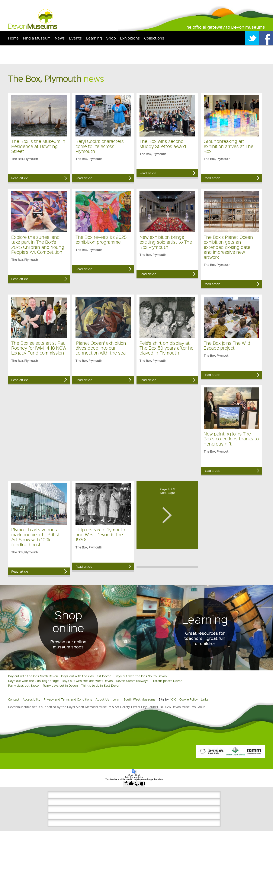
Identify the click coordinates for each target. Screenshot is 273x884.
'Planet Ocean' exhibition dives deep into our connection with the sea (101, 348)
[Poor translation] (139, 784)
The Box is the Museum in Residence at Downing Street (38, 146)
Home (13, 37)
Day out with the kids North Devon (33, 676)
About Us (102, 699)
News (60, 37)
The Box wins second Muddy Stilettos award (162, 143)
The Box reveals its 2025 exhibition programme (101, 239)
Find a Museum (37, 37)
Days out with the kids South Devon (141, 676)
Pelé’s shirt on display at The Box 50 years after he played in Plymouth (166, 348)
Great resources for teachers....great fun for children (204, 638)
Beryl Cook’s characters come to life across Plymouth (100, 146)
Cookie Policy (188, 699)
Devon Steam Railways (132, 681)
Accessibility (31, 699)
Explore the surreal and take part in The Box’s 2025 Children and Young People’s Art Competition (37, 244)
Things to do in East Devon (100, 685)
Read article (19, 178)
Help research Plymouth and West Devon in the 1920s (100, 534)
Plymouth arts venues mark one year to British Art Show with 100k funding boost (36, 537)
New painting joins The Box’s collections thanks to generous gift (231, 439)
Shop (111, 37)
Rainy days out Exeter (24, 685)
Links (205, 699)
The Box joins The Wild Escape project (227, 345)
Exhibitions (130, 37)
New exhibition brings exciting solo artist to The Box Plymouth (165, 242)
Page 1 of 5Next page (167, 491)
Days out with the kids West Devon (87, 681)
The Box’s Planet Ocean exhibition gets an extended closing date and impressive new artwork (228, 247)
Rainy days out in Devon (60, 685)
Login (116, 699)
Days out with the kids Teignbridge (33, 681)
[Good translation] (128, 784)
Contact (13, 699)
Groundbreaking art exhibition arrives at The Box (228, 146)
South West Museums (139, 699)
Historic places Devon (167, 681)
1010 (173, 699)
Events (75, 37)
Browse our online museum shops (68, 644)
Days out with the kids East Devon (86, 676)
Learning (94, 37)
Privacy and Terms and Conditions (68, 699)
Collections (154, 37)
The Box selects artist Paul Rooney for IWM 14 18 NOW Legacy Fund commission (39, 348)
